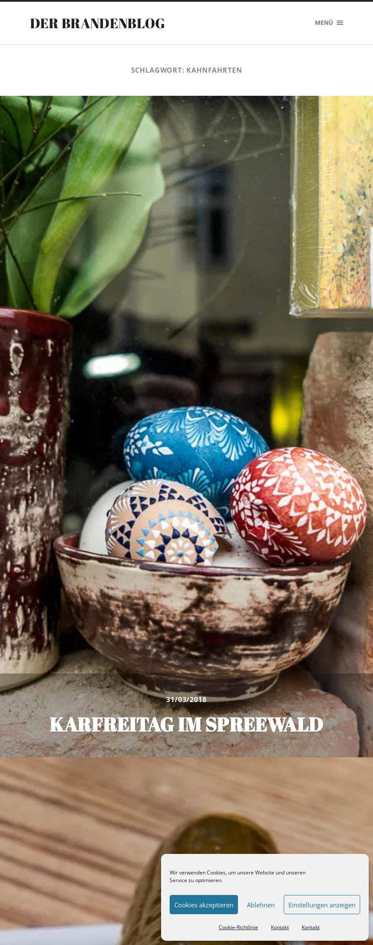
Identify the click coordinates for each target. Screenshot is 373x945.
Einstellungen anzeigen (321, 905)
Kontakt (280, 927)
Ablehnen (261, 905)
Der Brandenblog (97, 23)
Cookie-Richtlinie (238, 927)
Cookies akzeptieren (203, 905)
